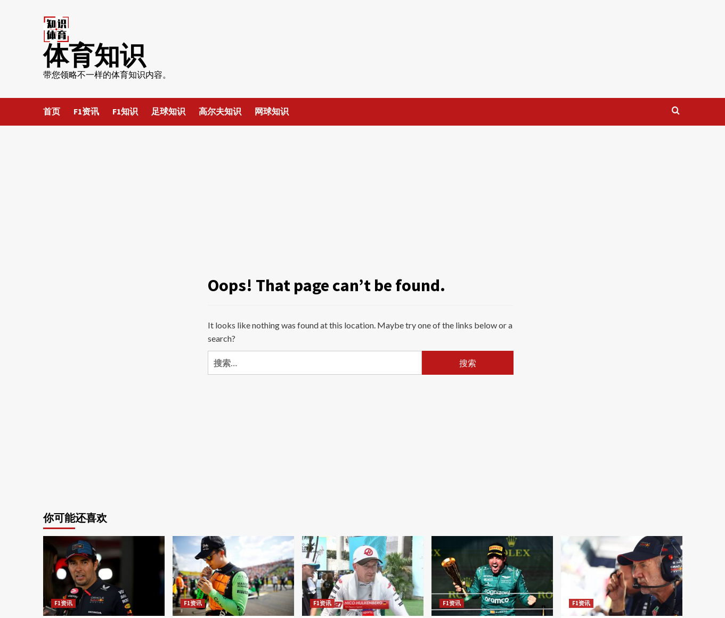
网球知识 (272, 111)
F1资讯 (86, 111)
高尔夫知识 (220, 111)
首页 (51, 111)
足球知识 (168, 111)
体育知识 (94, 55)
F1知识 (125, 111)
